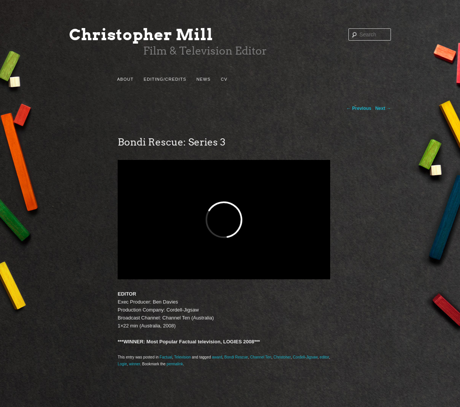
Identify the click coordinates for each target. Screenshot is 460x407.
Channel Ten (260, 357)
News (204, 79)
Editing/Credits (164, 79)
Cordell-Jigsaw (305, 357)
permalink (175, 364)
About (125, 79)
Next (383, 108)
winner (134, 364)
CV (224, 79)
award (217, 357)
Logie (122, 364)
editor (324, 357)
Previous (359, 108)
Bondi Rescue (236, 357)
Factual (166, 357)
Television (182, 357)
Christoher (282, 357)
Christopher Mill (141, 34)
